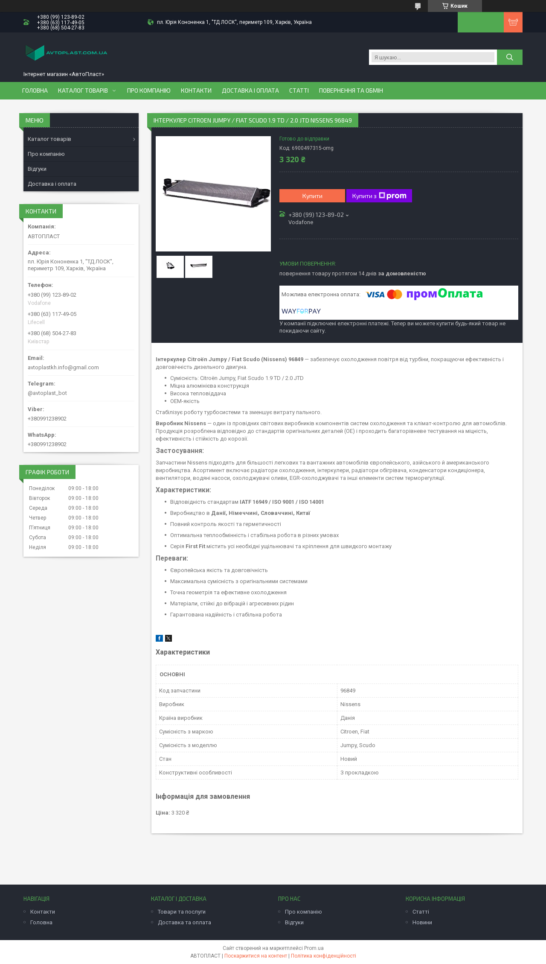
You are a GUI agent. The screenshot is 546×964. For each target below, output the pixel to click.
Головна (35, 90)
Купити (312, 195)
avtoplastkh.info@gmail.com (63, 367)
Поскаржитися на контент (255, 956)
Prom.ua (314, 948)
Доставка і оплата (250, 90)
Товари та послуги (182, 911)
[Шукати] (510, 57)
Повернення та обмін (351, 90)
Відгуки (37, 169)
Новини (422, 922)
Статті (299, 90)
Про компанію (149, 90)
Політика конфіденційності (323, 956)
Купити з (379, 196)
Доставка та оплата (184, 922)
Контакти (196, 90)
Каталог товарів (83, 90)
